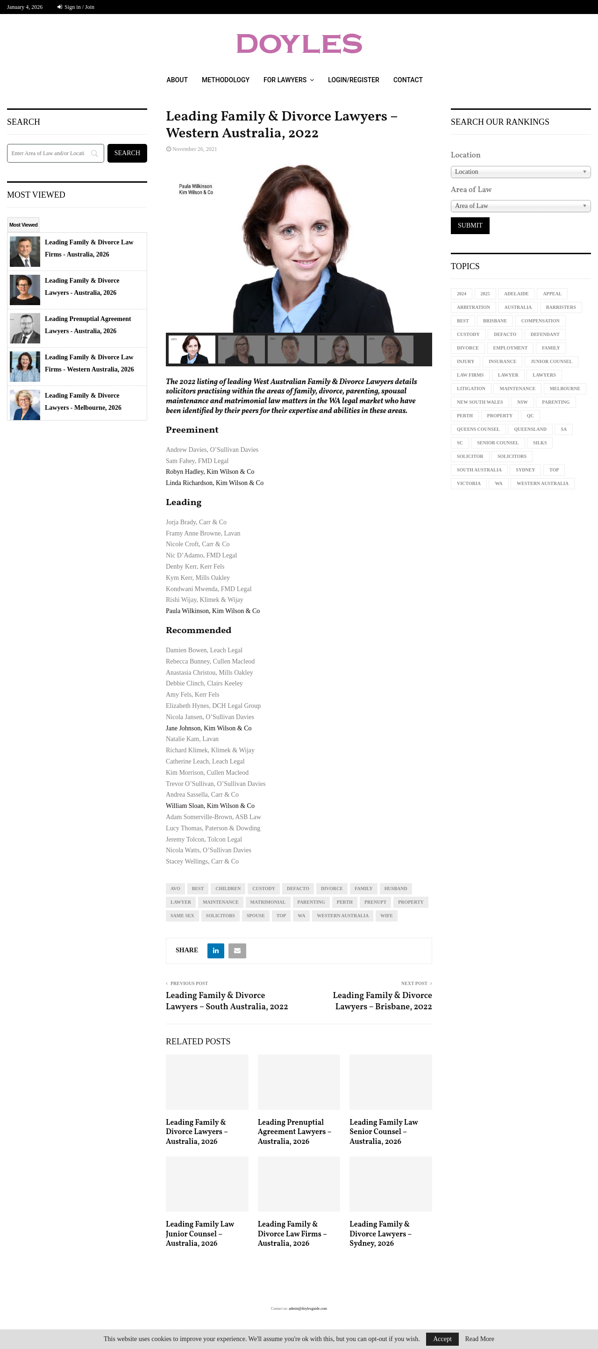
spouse (256, 915)
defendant (545, 334)
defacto (298, 888)
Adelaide (516, 293)
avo (175, 888)
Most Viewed (23, 225)
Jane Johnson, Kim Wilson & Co (209, 728)
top (281, 915)
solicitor (470, 456)
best (198, 888)
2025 (485, 293)
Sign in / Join (75, 7)
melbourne (565, 388)
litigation (471, 388)
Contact (408, 80)
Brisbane (495, 320)
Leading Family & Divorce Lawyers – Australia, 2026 (197, 1133)
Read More (479, 1339)
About (176, 80)
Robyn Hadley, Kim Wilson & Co (210, 471)
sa (564, 429)
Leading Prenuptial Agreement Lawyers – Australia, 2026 (295, 1133)
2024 (461, 293)
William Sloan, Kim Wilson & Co (210, 805)
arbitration (473, 307)
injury (465, 361)
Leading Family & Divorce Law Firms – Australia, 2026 (292, 1234)
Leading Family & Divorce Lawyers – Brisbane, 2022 (382, 1001)
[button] (192, 349)
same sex (182, 915)
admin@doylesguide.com (308, 1308)
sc (460, 442)
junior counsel (551, 361)
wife (386, 915)
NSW (522, 402)
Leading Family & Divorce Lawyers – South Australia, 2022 (227, 1001)
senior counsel (498, 442)
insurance (502, 361)
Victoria (469, 483)
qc (530, 415)
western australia (343, 915)
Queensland (530, 429)
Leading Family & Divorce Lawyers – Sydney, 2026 (380, 1234)
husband (395, 888)
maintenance (221, 902)
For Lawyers (284, 80)
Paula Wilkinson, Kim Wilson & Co (213, 610)
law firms (470, 375)
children (228, 888)
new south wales (480, 402)
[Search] (55, 153)
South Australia (479, 469)
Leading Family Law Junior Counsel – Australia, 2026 (200, 1234)
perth (345, 902)
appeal (552, 293)
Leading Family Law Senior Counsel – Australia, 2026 (383, 1133)
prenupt (375, 902)
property (411, 902)
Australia (518, 307)
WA (301, 915)
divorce (332, 888)
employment (510, 347)
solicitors (220, 915)
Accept (442, 1338)
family (364, 888)
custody (263, 888)
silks (540, 442)
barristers (561, 307)
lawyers (544, 375)
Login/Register (353, 80)
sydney (525, 469)
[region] (299, 264)
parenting (311, 902)
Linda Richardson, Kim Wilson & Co (214, 482)
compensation (540, 320)
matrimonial (268, 902)
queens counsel (478, 429)
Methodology (225, 80)
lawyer (181, 902)
